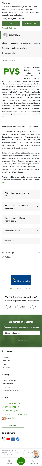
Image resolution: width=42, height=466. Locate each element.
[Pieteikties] (22, 340)
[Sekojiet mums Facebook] (17, 439)
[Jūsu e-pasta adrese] (21, 333)
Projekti (5, 364)
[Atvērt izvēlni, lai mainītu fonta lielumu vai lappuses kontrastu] (33, 462)
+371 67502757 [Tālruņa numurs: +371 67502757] (10, 407)
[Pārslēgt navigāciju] (21, 461)
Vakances (6, 357)
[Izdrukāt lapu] (21, 252)
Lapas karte (7, 387)
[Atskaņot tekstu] (10, 53)
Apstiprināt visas (31, 23)
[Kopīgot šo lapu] (21, 257)
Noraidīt (11, 23)
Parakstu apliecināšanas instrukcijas (15, 219)
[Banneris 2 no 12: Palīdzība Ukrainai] (21, 280)
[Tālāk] (38, 280)
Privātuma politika (9, 380)
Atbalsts (9, 240)
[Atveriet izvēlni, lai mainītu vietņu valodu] (9, 462)
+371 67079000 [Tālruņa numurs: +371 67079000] (10, 403)
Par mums (6, 368)
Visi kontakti (12, 425)
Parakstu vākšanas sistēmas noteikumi (16, 206)
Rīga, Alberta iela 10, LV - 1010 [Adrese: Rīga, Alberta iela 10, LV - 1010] (15, 414)
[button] (6, 195)
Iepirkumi (6, 361)
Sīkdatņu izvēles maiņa (11, 391)
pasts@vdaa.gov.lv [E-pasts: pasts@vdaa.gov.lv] (11, 410)
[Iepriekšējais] (4, 280)
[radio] (8, 306)
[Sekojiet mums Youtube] (8, 439)
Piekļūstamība (8, 384)
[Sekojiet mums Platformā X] (3, 439)
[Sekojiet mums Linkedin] (13, 439)
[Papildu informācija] (19, 403)
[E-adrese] (6, 418)
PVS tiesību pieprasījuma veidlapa (18, 194)
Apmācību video (12, 230)
